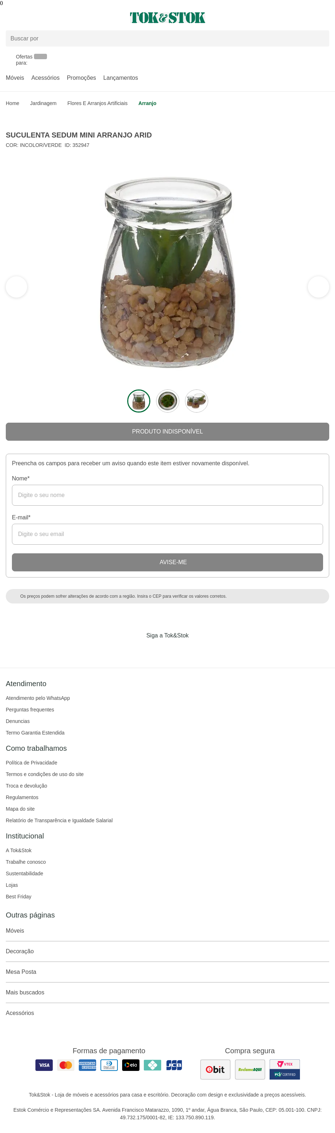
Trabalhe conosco (26, 862)
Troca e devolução (26, 786)
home (12, 103)
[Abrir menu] (56, 17)
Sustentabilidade (24, 873)
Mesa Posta (167, 972)
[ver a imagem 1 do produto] (138, 401)
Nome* (21, 478)
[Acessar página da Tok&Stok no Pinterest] (178, 650)
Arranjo (147, 103)
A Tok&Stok (18, 850)
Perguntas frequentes (30, 710)
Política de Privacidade (31, 763)
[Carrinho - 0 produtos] (325, 17)
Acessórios (45, 78)
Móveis (15, 78)
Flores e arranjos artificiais (98, 103)
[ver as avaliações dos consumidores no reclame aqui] (250, 1069)
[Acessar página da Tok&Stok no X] (198, 650)
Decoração (167, 951)
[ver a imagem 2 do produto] (167, 401)
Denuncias (18, 721)
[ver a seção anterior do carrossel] (318, 287)
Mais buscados (167, 992)
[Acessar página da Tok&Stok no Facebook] (137, 650)
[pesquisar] (320, 38)
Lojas (12, 885)
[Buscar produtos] (167, 38)
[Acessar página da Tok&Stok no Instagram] (157, 650)
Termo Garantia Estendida (35, 733)
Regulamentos (22, 797)
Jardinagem (43, 103)
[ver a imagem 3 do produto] (196, 401)
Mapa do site (20, 809)
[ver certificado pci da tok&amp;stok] (285, 1069)
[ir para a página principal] (167, 17)
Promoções (81, 78)
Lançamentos (120, 78)
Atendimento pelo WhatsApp (38, 698)
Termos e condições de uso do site (45, 774)
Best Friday (18, 896)
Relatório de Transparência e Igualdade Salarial (59, 820)
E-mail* (21, 517)
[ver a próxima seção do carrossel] (16, 287)
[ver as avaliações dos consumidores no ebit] (215, 1069)
